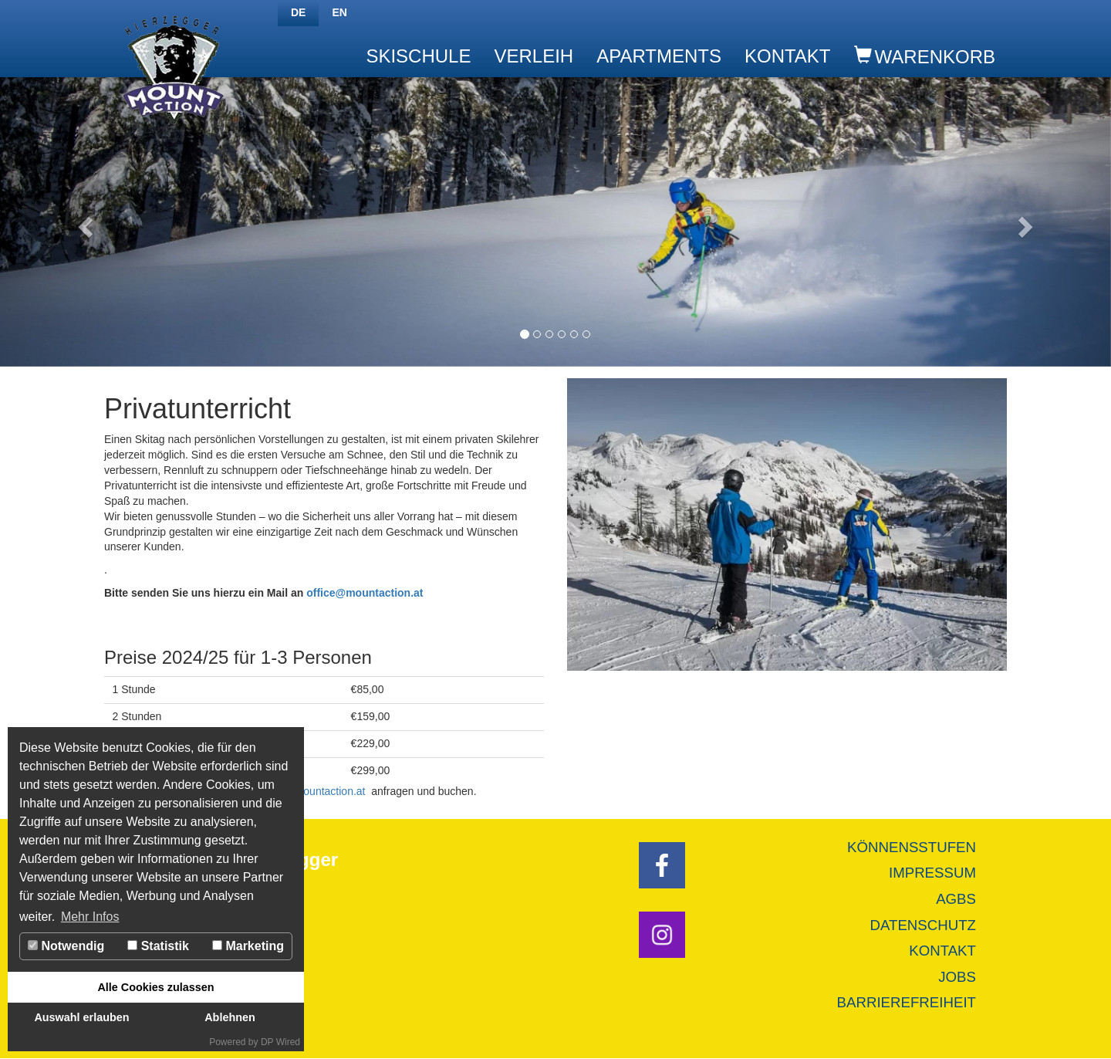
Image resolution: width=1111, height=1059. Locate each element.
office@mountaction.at (364, 593)
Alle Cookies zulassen (155, 987)
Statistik (158, 945)
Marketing (248, 945)
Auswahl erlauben (81, 1017)
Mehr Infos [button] (90, 916)
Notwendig (66, 945)
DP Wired (280, 1042)
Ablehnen (229, 1017)
